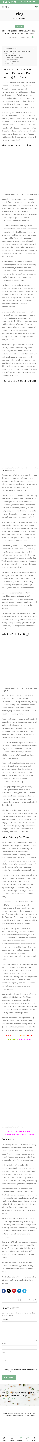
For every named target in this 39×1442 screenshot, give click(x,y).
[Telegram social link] (15, 1)
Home (15, 18)
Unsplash (11, 470)
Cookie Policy (7, 1415)
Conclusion (10, 63)
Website (4, 1361)
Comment (5, 1320)
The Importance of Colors (13, 55)
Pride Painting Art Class (12, 61)
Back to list (19, 1300)
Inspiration (22, 18)
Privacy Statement (17, 1415)
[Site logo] (19, 7)
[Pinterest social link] (9, 1)
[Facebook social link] (3, 1)
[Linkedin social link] (12, 1)
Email (4, 1352)
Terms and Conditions (29, 1415)
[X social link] (6, 1)
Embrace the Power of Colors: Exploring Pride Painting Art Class (17, 52)
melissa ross (13, 38)
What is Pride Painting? (13, 59)
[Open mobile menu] (5, 7)
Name (4, 1343)
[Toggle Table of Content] (33, 48)
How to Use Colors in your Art (15, 57)
